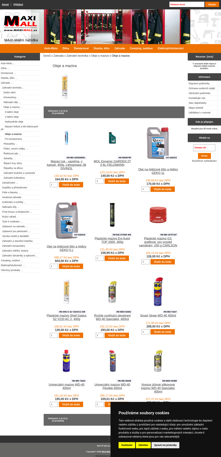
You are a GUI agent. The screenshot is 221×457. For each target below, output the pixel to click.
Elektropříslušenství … (13, 265)
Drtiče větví (8, 92)
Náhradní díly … (11, 102)
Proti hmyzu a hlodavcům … (16, 211)
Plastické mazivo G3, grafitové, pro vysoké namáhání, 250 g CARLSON (158, 242)
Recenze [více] (204, 56)
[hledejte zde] (204, 147)
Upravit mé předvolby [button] (165, 445)
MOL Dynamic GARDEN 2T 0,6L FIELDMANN (112, 163)
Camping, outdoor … (12, 260)
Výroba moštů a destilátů (15, 236)
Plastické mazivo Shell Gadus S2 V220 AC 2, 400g (66, 317)
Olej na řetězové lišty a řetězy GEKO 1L (158, 171)
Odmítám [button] (143, 445)
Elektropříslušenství (171, 48)
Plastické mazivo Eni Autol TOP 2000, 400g (112, 240)
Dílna (65, 48)
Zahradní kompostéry (13, 246)
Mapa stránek (196, 107)
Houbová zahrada (11, 197)
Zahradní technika (77, 55)
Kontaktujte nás (197, 98)
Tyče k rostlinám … (12, 221)
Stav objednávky (197, 103)
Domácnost (81, 48)
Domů (5, 4)
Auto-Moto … (8, 63)
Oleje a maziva (100, 55)
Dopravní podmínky (199, 83)
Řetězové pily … (11, 153)
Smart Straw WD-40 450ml (158, 315)
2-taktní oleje (10, 116)
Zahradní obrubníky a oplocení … (19, 255)
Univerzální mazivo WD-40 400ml (66, 386)
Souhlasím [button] (126, 445)
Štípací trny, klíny (11, 163)
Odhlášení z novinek (199, 112)
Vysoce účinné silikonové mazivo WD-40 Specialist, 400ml (158, 388)
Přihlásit (18, 4)
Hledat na (204, 137)
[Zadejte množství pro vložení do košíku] (54, 184)
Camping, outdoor (141, 48)
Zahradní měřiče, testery (14, 250)
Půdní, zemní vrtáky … (14, 148)
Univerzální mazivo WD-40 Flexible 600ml (112, 386)
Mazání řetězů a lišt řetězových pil (19, 128)
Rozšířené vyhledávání (204, 161)
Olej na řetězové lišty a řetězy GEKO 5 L (66, 248)
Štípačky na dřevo (12, 168)
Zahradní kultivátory (13, 177)
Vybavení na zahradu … (14, 226)
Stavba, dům (101, 48)
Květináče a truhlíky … (13, 202)
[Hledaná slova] (186, 4)
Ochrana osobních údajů (202, 88)
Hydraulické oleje (12, 121)
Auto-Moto (51, 48)
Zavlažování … (9, 182)
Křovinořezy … (10, 97)
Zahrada (59, 55)
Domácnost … (8, 73)
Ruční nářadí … (10, 216)
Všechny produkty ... (12, 270)
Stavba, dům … (9, 78)
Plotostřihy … (9, 143)
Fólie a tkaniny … (11, 192)
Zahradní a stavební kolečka (17, 241)
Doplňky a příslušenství (14, 187)
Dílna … (5, 68)
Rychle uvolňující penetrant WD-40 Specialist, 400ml (112, 317)
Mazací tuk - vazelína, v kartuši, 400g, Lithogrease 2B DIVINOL (66, 165)
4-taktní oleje (10, 112)
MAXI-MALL (107, 452)
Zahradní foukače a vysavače (18, 173)
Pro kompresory (11, 139)
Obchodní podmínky (199, 93)
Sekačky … (8, 158)
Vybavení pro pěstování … (16, 231)
